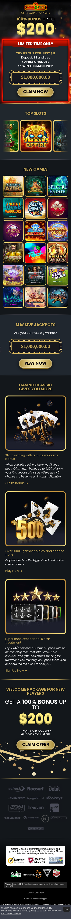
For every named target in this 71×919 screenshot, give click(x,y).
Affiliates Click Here (35, 893)
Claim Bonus (15, 483)
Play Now (12, 570)
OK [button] (66, 909)
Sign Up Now (14, 670)
